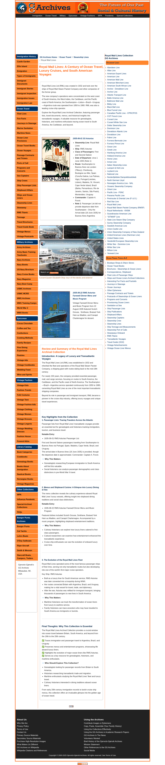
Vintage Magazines (25, 484)
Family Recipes (24, 343)
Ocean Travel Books (26, 146)
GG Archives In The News (95, 735)
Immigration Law (24, 103)
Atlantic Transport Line (116, 95)
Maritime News (23, 133)
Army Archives (23, 247)
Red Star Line (113, 202)
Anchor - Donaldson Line (117, 89)
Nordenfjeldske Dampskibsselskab (121, 177)
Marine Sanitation (25, 128)
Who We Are (22, 723)
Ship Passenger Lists (26, 185)
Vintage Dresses (24, 419)
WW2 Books (22, 313)
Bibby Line (111, 104)
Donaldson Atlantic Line (117, 131)
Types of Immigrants (26, 76)
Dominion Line (113, 128)
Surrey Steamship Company (119, 223)
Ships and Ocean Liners (25, 196)
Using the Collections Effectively (97, 729)
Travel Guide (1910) (115, 342)
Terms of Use (22, 729)
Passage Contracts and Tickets (25, 156)
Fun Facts (21, 119)
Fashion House (24, 436)
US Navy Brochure (25, 270)
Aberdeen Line (113, 68)
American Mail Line (115, 80)
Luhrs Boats (22, 536)
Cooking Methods (25, 338)
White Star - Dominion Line (118, 244)
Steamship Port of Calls (117, 330)
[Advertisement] (83, 35)
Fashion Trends (24, 390)
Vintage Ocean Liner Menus (119, 348)
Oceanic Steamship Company (119, 186)
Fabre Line (111, 138)
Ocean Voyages (24, 151)
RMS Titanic (22, 213)
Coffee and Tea (24, 328)
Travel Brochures (25, 222)
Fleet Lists (21, 114)
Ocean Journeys (114, 287)
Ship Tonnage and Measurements (121, 327)
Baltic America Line (115, 98)
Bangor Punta (23, 526)
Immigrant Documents (22, 82)
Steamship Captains (115, 318)
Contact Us (21, 732)
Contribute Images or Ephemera (97, 723)
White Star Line (113, 247)
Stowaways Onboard (116, 333)
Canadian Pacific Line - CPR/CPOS (122, 113)
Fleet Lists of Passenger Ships (120, 275)
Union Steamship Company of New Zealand (125, 232)
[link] (43, 243)
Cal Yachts (22, 531)
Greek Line (111, 150)
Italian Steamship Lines (117, 165)
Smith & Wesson (24, 550)
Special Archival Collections (24, 505)
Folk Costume (23, 395)
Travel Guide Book (25, 227)
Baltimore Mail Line (115, 101)
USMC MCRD (23, 294)
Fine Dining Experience (22, 349)
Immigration (37, 16)
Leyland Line (112, 171)
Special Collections (125, 16)
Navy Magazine (24, 279)
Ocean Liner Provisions (22, 139)
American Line (113, 77)
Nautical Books (24, 474)
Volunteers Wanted (92, 738)
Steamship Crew (114, 321)
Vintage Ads (22, 360)
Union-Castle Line (114, 229)
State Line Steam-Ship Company (121, 220)
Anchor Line (112, 92)
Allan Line (111, 71)
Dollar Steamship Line (116, 125)
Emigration (22, 71)
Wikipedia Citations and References (32, 751)
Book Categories (24, 452)
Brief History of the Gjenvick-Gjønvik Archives (103, 741)
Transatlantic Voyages (116, 339)
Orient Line (111, 189)
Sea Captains (23, 176)
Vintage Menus (23, 232)
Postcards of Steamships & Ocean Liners (124, 296)
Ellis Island (22, 66)
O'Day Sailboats (24, 541)
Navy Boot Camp (24, 284)
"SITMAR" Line (113, 217)
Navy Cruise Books (25, 274)
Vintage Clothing (24, 409)
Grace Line (111, 147)
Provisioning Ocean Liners (118, 303)
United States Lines (115, 238)
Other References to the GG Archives (99, 747)
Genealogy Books (25, 462)
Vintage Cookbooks (26, 365)
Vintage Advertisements (117, 345)
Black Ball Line (113, 107)
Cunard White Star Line (117, 122)
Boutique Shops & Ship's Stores (120, 263)
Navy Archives (23, 260)
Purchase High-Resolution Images (31, 741)
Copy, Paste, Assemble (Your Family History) (103, 726)
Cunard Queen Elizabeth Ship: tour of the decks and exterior (70, 243)
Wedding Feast (24, 370)
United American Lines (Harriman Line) (123, 235)
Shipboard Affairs (25, 190)
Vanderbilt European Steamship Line (122, 241)
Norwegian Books (25, 479)
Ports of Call (22, 163)
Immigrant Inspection (26, 93)
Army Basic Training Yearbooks (26, 253)
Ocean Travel (51, 16)
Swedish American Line (117, 226)
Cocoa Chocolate (25, 323)
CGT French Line (114, 116)
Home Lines (112, 159)
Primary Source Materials (27, 735)
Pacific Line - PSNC (115, 192)
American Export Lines (116, 74)
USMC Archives (24, 289)
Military (63, 16)
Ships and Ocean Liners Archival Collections (125, 278)
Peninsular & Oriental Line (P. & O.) (122, 198)
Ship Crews (22, 181)
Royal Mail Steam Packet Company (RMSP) (125, 208)
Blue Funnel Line (114, 110)
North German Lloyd (115, 180)
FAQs (19, 512)
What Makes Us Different (27, 744)
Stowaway (21, 208)
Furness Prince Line (115, 144)
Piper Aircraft (23, 546)
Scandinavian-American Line (119, 214)
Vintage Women (24, 414)
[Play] (100, 232)
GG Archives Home (48, 57)
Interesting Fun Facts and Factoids (121, 281)
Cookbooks (22, 457)
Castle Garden (23, 62)
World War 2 (22, 308)
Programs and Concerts (23, 169)
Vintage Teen (23, 400)
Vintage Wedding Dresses (24, 430)
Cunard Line (112, 119)
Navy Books (22, 265)
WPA (100, 16)
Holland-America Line (116, 156)
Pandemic (109, 16)
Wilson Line (112, 250)
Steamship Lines (24, 203)
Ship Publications (114, 312)
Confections (22, 333)
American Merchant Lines (118, 83)
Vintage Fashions (87, 16)
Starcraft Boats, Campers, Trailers (25, 556)
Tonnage (21, 217)
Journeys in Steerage (26, 123)
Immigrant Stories (25, 89)
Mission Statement (92, 744)
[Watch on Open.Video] (49, 272)
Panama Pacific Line (116, 195)
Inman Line (112, 162)
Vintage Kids (23, 385)
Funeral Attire (23, 441)
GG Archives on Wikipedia (28, 747)
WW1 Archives (23, 298)
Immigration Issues (25, 98)
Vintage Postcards (25, 236)
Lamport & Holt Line (115, 168)
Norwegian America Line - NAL (120, 183)
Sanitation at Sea (114, 305)
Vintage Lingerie (24, 424)
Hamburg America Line (117, 153)
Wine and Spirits (24, 375)
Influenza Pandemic (26, 499)
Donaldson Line (113, 135)
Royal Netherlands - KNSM (118, 211)
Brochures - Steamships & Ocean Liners (124, 269)
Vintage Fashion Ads (26, 405)
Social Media (89, 751)
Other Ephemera (114, 290)
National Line (112, 174)
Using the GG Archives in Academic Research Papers (106, 732)
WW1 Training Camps (27, 303)
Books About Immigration (23, 468)
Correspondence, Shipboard (119, 272)
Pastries (20, 355)
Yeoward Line (113, 253)
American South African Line (119, 86)
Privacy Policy (23, 726)
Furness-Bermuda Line (117, 141)
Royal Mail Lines (114, 205)
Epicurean (73, 16)
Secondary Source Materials (29, 738)
